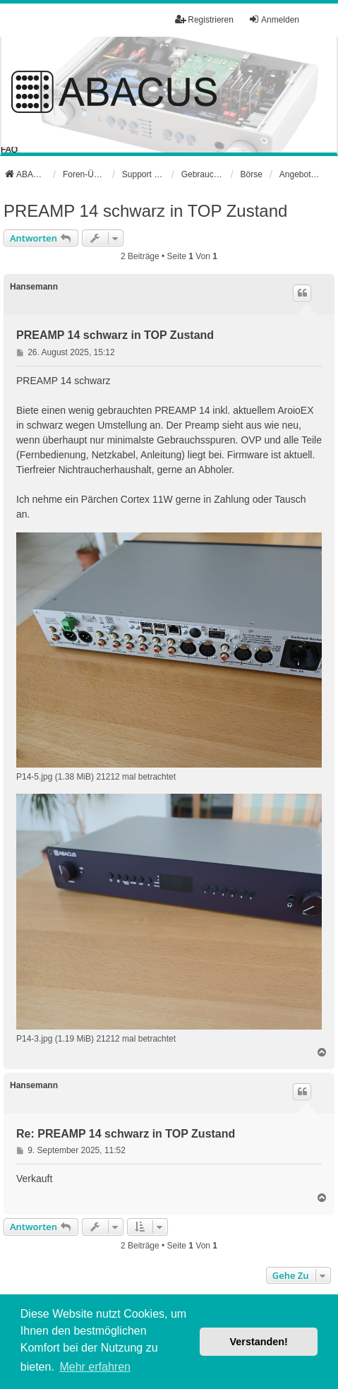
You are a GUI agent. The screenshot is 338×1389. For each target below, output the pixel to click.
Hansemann (34, 287)
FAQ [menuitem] (9, 150)
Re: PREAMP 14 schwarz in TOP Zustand (125, 1134)
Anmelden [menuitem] (273, 19)
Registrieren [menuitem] (204, 19)
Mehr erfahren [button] (95, 1367)
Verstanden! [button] (259, 1341)
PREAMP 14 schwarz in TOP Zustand (145, 210)
